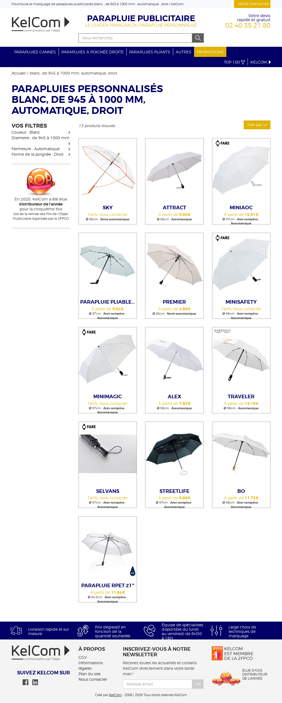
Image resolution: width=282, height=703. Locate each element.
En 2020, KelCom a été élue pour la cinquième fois (41, 204)
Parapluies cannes (35, 52)
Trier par (257, 124)
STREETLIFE (174, 491)
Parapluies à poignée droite (92, 52)
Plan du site (89, 673)
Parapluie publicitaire (141, 18)
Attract (174, 207)
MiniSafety (241, 302)
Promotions (210, 52)
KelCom (261, 62)
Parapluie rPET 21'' (107, 585)
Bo (241, 491)
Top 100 (234, 62)
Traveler (241, 396)
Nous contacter (254, 4)
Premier (174, 302)
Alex (174, 396)
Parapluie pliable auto (108, 302)
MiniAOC (241, 207)
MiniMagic (107, 396)
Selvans (107, 491)
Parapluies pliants (149, 52)
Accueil (19, 73)
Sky (108, 207)
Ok (198, 684)
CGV (82, 657)
